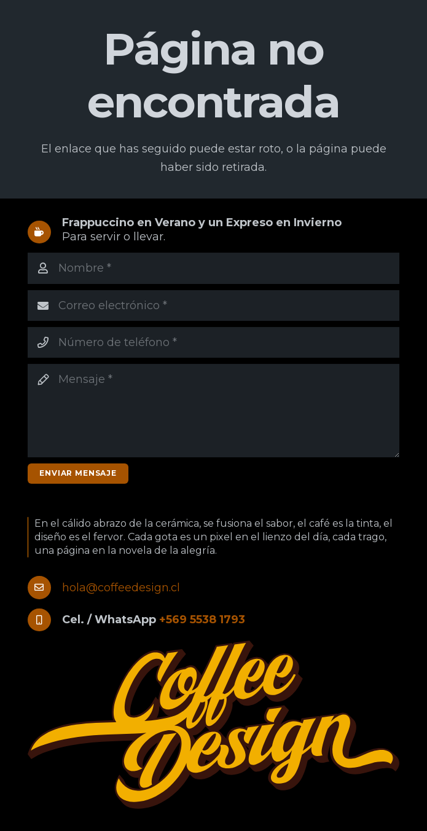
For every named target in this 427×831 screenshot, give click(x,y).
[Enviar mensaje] (78, 473)
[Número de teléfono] (213, 342)
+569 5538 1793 (202, 619)
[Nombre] (213, 268)
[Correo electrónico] (213, 305)
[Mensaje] (213, 410)
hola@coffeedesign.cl (121, 587)
